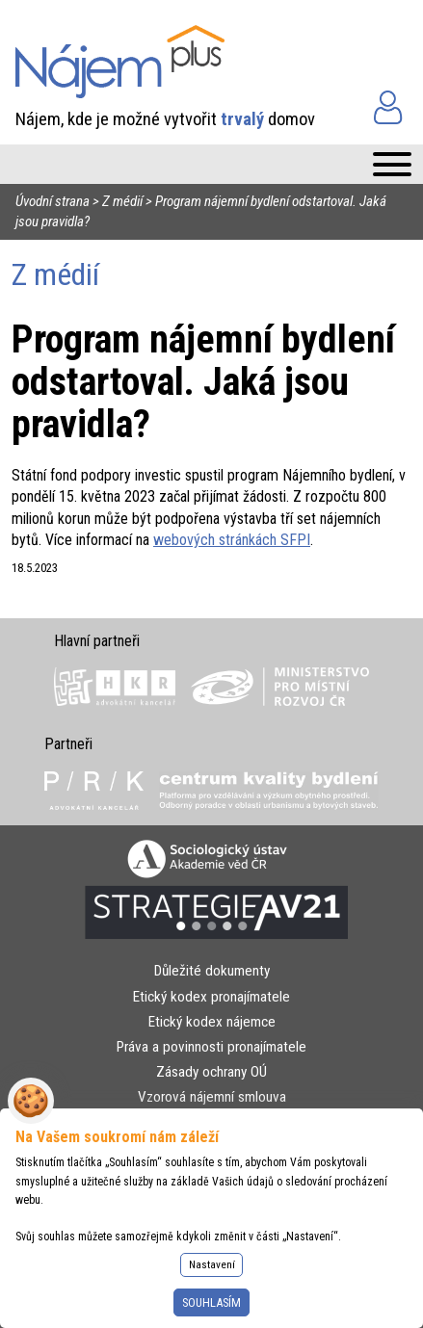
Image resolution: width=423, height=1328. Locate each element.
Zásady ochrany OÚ (211, 1072)
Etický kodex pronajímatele (211, 996)
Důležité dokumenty (212, 970)
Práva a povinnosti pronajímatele (211, 1046)
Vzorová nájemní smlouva (212, 1097)
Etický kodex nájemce (212, 1021)
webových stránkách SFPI (231, 540)
